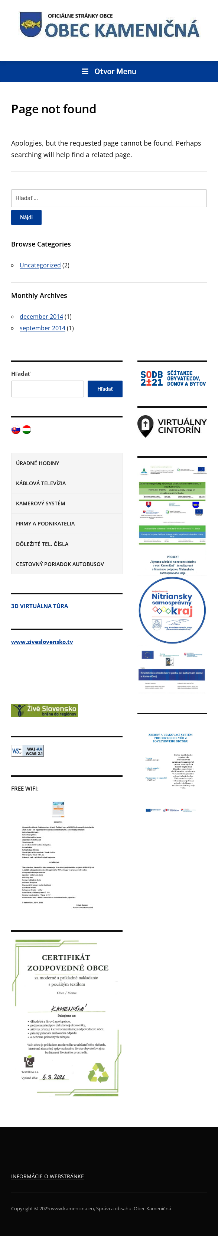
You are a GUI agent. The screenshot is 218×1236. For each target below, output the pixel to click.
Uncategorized (40, 265)
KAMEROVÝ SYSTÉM (40, 503)
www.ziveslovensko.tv (42, 641)
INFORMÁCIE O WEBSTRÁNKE (47, 1176)
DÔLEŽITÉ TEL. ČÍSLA (42, 543)
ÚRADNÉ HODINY (37, 463)
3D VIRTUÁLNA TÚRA (39, 606)
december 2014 (41, 316)
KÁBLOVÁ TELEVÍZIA (41, 483)
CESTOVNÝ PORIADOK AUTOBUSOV (60, 564)
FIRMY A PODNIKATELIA (45, 523)
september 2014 (42, 328)
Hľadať (20, 373)
